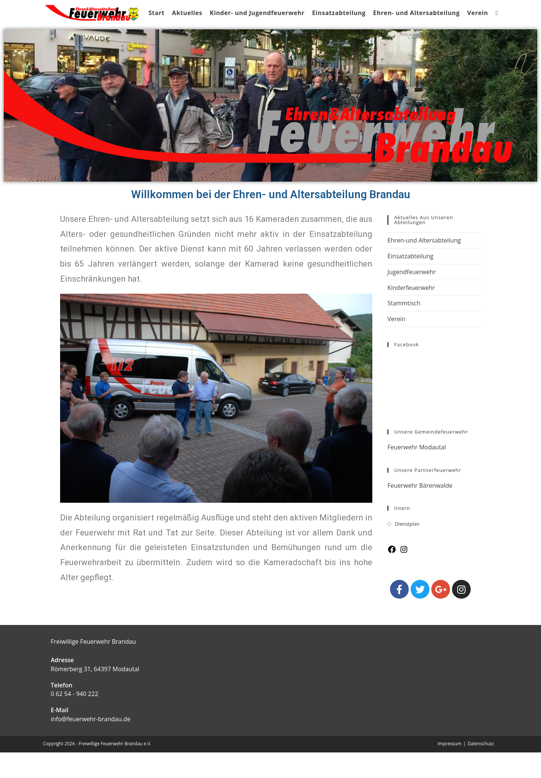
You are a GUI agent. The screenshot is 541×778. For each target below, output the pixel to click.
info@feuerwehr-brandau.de (90, 744)
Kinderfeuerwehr (411, 313)
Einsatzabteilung (410, 282)
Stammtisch (403, 329)
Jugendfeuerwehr (411, 297)
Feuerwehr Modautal (416, 473)
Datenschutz (481, 769)
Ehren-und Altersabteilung (424, 266)
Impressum (449, 769)
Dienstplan (407, 549)
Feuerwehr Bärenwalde (419, 511)
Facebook (406, 370)
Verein (396, 344)
